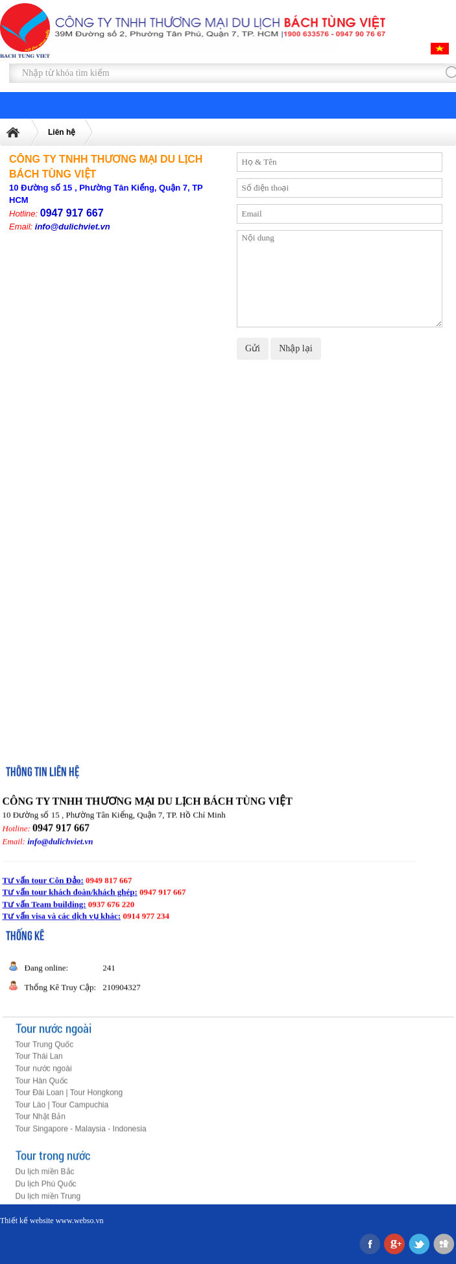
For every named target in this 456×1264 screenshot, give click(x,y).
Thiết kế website (27, 1220)
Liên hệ (61, 132)
